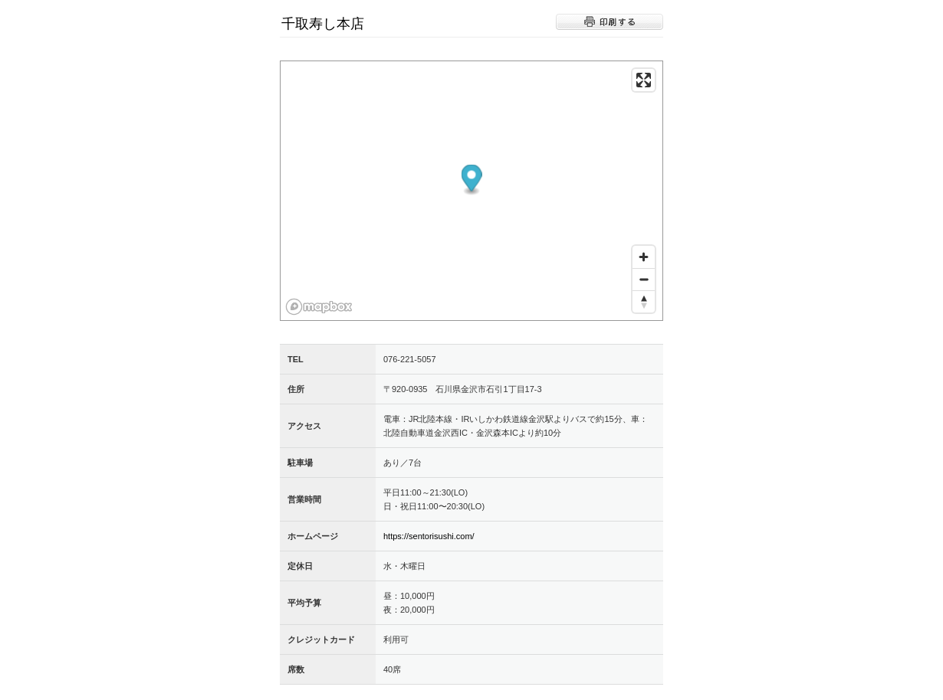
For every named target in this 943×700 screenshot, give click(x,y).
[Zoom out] (643, 279)
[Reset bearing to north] (643, 301)
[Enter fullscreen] (643, 80)
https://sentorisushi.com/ (429, 536)
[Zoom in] (643, 257)
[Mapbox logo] (319, 307)
